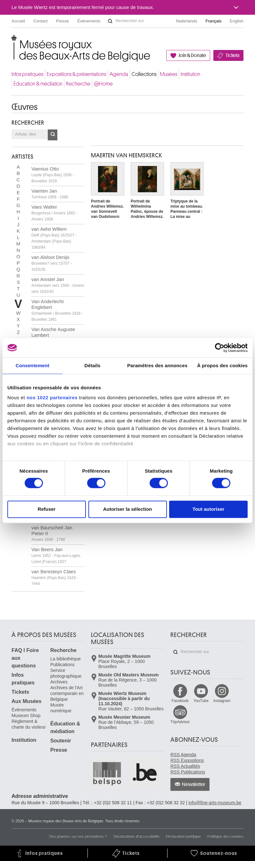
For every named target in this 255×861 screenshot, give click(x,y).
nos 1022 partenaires (52, 397)
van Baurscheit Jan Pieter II (51, 533)
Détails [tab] (92, 365)
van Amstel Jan (57, 285)
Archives (59, 681)
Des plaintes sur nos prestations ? (78, 836)
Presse (62, 21)
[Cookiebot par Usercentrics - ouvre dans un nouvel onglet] (220, 347)
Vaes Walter (54, 212)
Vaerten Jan (49, 193)
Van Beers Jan (56, 555)
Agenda (119, 74)
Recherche (78, 84)
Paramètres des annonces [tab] (157, 365)
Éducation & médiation (37, 84)
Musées (168, 74)
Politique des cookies (225, 836)
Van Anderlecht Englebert (57, 310)
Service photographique (65, 673)
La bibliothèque (65, 658)
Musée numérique (60, 707)
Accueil (18, 21)
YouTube (201, 701)
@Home (103, 84)
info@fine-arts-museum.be (214, 802)
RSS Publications (187, 771)
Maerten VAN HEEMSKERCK (126, 155)
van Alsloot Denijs (51, 263)
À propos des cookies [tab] (222, 365)
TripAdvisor (180, 722)
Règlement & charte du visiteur (29, 724)
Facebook (180, 701)
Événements (88, 21)
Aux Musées (26, 701)
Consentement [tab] (32, 365)
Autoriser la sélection (127, 509)
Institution (190, 74)
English (236, 21)
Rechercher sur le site (110, 21)
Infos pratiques (27, 74)
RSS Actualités (185, 766)
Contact (40, 21)
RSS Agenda (183, 754)
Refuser (47, 509)
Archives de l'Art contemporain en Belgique (67, 693)
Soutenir (60, 740)
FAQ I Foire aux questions (25, 658)
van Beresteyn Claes (54, 577)
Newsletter (193, 784)
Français (214, 21)
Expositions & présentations (76, 74)
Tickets (232, 55)
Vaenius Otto (52, 174)
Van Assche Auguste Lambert (53, 335)
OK (52, 134)
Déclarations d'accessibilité (136, 836)
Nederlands (186, 21)
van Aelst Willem (54, 238)
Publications (62, 664)
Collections (144, 74)
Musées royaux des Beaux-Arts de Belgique (12, 41)
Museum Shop (26, 715)
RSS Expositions (187, 760)
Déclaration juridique (183, 836)
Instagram (221, 701)
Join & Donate (192, 55)
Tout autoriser (209, 509)
